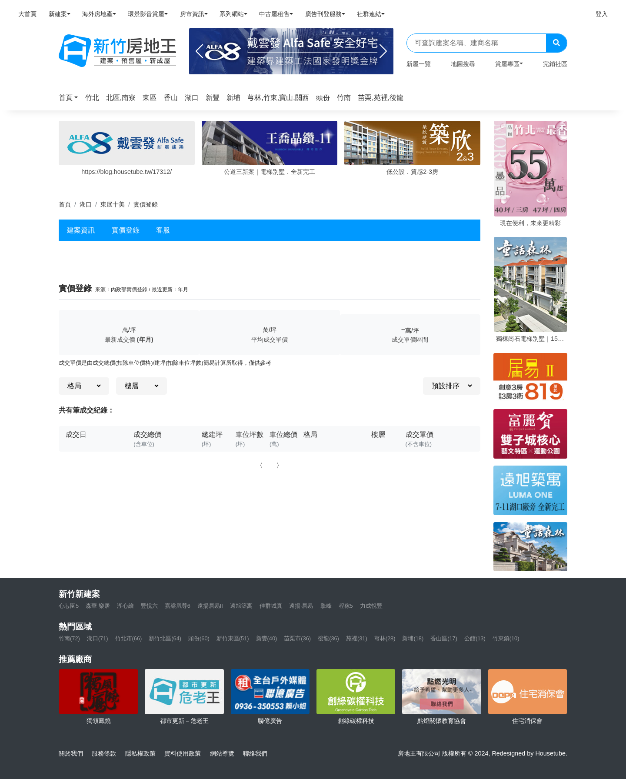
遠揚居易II (210, 606)
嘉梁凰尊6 (177, 606)
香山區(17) (443, 638)
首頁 (65, 204)
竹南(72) (69, 638)
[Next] (383, 51)
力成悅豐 (371, 606)
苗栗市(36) (297, 638)
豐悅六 (149, 606)
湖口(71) (97, 638)
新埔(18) (412, 638)
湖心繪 (125, 606)
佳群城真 (271, 606)
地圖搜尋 (463, 63)
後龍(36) (328, 638)
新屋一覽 (418, 63)
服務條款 (104, 753)
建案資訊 (81, 230)
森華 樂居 (98, 606)
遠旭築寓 (241, 606)
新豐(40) (266, 638)
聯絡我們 (255, 753)
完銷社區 (555, 63)
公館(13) (475, 638)
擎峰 (326, 606)
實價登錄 (126, 230)
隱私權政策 (140, 753)
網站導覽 (222, 753)
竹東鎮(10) (506, 638)
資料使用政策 (182, 753)
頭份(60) (199, 638)
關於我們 (71, 753)
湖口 (86, 204)
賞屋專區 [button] (507, 63)
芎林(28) (385, 638)
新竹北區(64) (165, 638)
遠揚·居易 (301, 606)
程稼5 (346, 606)
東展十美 (112, 204)
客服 (163, 230)
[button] (71, 97)
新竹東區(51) (232, 638)
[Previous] (199, 51)
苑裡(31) (356, 638)
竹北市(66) (128, 638)
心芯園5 (69, 606)
